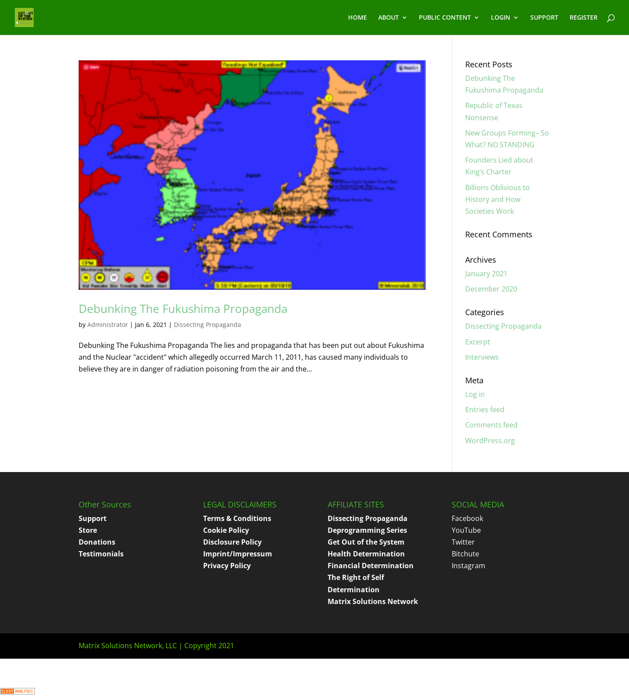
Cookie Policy (226, 530)
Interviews (482, 357)
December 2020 (491, 289)
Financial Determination (371, 565)
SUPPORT (544, 17)
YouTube (466, 530)
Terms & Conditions (237, 518)
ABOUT (388, 17)
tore (90, 530)
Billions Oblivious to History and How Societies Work (497, 199)
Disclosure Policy (232, 542)
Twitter (463, 542)
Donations (97, 542)
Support (93, 518)
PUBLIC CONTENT (445, 17)
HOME (357, 17)
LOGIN (500, 17)
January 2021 (486, 273)
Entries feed (485, 409)
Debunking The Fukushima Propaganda (183, 308)
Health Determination (366, 554)
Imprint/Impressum (237, 554)
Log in (475, 394)
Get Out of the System (366, 542)
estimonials (103, 554)
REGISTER (584, 17)
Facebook (467, 518)
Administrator (107, 324)
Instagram (468, 565)
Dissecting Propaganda (207, 324)
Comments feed (491, 425)
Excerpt (477, 342)
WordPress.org (490, 440)
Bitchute (465, 554)
